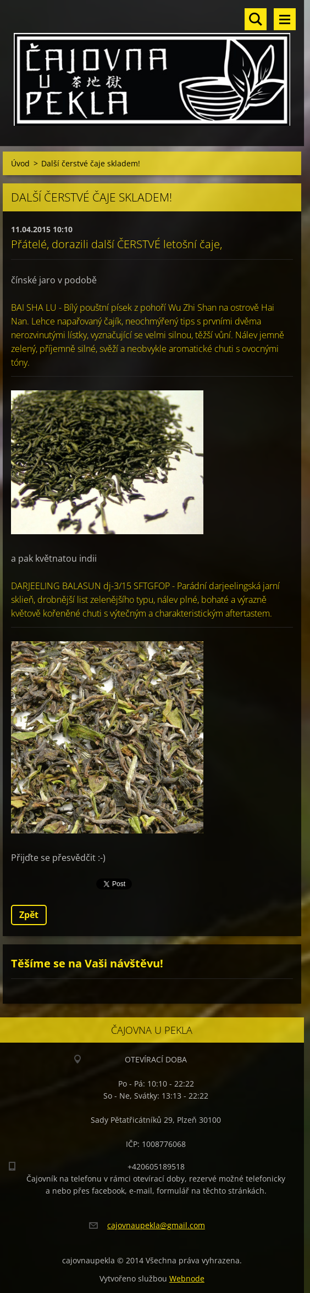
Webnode (186, 1278)
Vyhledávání (256, 19)
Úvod (20, 163)
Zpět (28, 915)
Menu (285, 19)
